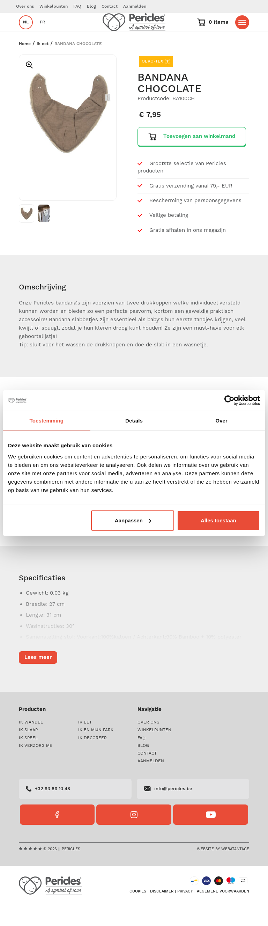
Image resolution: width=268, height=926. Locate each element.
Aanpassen (133, 520)
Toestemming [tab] (47, 421)
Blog (91, 6)
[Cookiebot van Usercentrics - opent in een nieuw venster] (229, 400)
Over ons (25, 6)
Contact (110, 6)
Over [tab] (221, 421)
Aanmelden (134, 6)
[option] (67, 134)
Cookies (137, 912)
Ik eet (43, 64)
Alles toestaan (218, 520)
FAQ (77, 6)
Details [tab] (134, 421)
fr (42, 32)
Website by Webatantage (223, 870)
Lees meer (38, 678)
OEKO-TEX (156, 82)
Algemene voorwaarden (223, 912)
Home (25, 64)
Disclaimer (161, 912)
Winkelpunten (53, 6)
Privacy (185, 912)
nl (26, 32)
